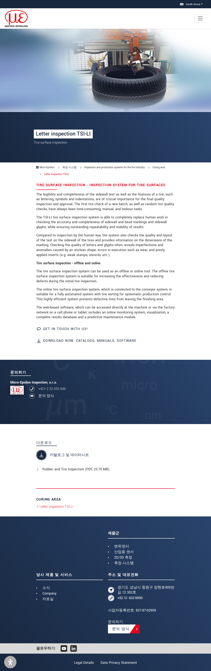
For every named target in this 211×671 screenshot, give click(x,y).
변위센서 (121, 546)
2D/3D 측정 (123, 557)
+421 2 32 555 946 (52, 388)
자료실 (48, 599)
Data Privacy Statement (119, 662)
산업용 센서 (124, 552)
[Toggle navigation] (200, 18)
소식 (46, 588)
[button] (10, 662)
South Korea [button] (190, 4)
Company (49, 593)
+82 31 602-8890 (130, 598)
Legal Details (83, 662)
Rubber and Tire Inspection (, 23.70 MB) (75, 469)
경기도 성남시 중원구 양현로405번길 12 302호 (145, 590)
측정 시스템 (124, 563)
